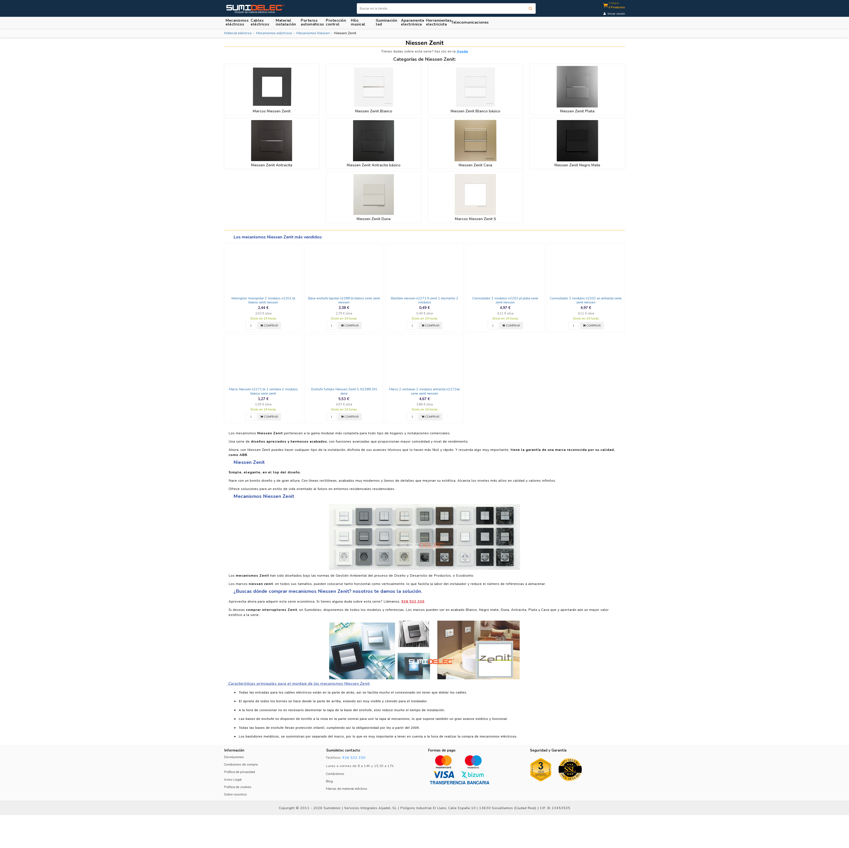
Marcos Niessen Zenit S (475, 218)
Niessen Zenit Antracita (271, 165)
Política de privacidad (239, 772)
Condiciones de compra (241, 764)
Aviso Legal (233, 779)
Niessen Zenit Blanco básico (475, 111)
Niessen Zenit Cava (475, 165)
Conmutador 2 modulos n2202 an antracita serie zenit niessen (586, 300)
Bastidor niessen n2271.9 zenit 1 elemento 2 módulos (424, 300)
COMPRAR (269, 326)
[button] (286, 22)
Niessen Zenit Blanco (373, 111)
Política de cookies (238, 787)
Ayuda (462, 51)
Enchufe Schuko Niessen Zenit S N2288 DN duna (344, 391)
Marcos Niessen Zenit (272, 111)
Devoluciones (234, 757)
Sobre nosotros (235, 794)
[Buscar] (446, 8)
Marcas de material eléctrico (346, 788)
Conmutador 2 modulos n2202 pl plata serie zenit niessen (505, 300)
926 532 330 (353, 757)
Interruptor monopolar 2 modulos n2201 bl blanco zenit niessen (263, 300)
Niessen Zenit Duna (374, 218)
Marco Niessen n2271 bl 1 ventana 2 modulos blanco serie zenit (263, 391)
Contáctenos (335, 774)
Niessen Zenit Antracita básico (374, 165)
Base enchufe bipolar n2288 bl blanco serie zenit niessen (344, 300)
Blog (329, 781)
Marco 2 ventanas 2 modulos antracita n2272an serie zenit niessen (424, 391)
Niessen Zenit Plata (577, 111)
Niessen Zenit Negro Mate (577, 165)
